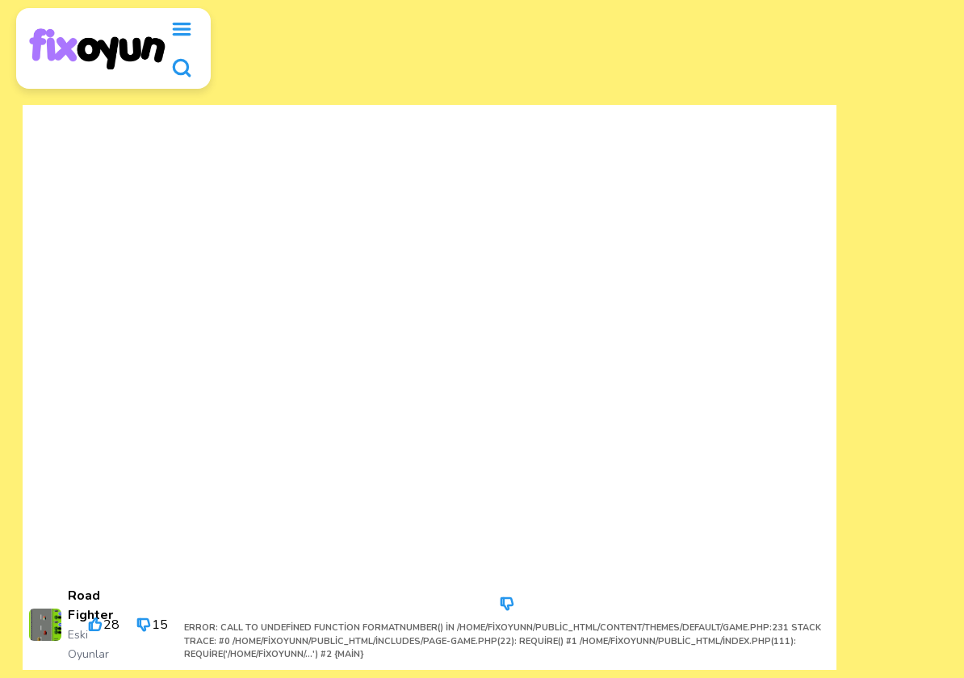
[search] (182, 68)
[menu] (182, 29)
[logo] (97, 48)
